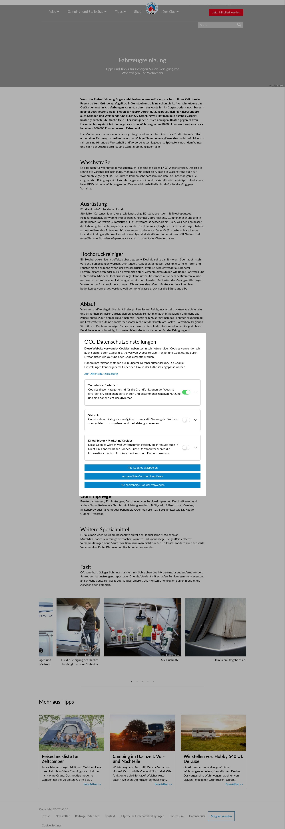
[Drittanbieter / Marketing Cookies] (186, 447)
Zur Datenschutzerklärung (101, 373)
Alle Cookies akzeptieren (143, 467)
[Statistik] (186, 420)
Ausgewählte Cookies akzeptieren (142, 476)
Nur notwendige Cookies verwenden (142, 484)
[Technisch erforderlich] (186, 392)
